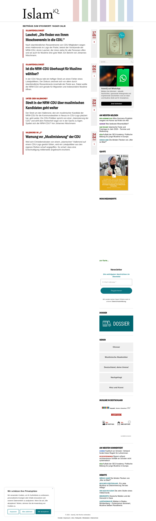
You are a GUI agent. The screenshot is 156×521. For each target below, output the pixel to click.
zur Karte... (104, 261)
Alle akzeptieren (43, 512)
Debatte (121, 11)
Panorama (130, 11)
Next (129, 421)
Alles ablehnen (27, 512)
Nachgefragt (116, 377)
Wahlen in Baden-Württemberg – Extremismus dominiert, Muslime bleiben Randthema (115, 503)
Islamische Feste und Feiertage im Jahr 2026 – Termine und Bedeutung (114, 129)
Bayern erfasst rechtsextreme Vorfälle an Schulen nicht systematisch (115, 458)
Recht (112, 11)
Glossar (116, 347)
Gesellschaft (85, 11)
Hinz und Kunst (116, 387)
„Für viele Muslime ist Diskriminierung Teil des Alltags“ (113, 485)
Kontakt (60, 518)
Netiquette (78, 518)
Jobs (72, 518)
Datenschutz (94, 518)
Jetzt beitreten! (116, 104)
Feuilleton (103, 11)
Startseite (94, 11)
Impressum (66, 518)
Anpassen (13, 512)
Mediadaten (86, 518)
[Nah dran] (52, 488)
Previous (103, 421)
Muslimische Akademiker (116, 357)
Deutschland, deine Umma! (116, 367)
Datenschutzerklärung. (119, 301)
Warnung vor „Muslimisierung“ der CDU (53, 137)
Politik (76, 11)
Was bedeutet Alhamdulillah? (114, 124)
